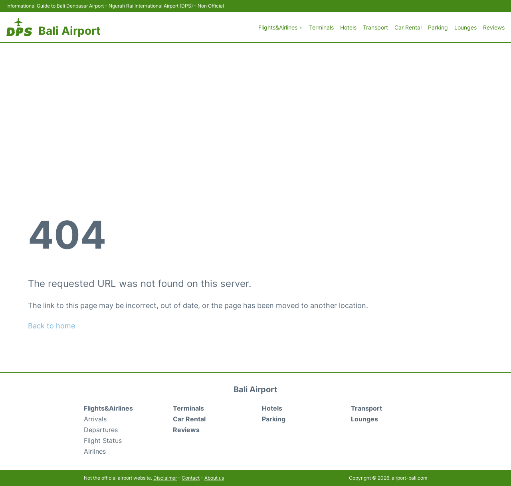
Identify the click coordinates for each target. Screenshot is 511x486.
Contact (191, 478)
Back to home (51, 326)
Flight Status (103, 441)
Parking (438, 27)
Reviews (494, 27)
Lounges (465, 27)
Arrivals (95, 419)
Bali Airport (69, 30)
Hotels (348, 27)
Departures (101, 430)
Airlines (95, 451)
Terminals (321, 27)
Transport (375, 27)
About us (214, 478)
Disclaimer (165, 478)
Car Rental (408, 27)
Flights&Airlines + (280, 27)
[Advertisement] (255, 102)
